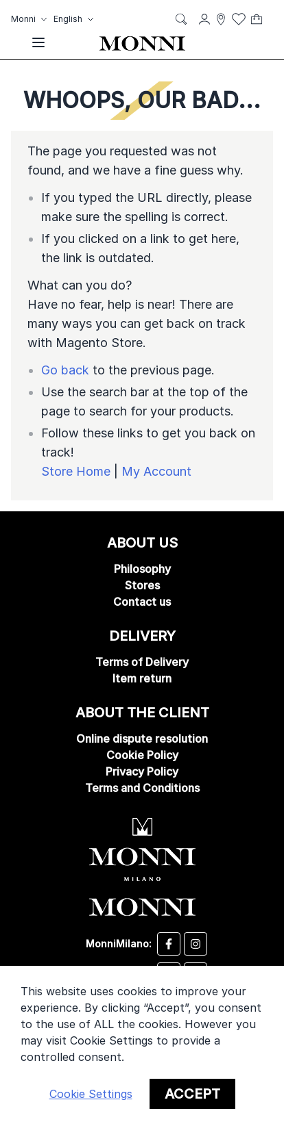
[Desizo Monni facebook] (168, 944)
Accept (192, 1094)
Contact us (142, 602)
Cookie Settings (90, 1094)
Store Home (75, 471)
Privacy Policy (142, 771)
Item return (142, 678)
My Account (156, 471)
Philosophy (142, 569)
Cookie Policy (142, 755)
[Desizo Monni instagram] (195, 944)
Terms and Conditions (142, 788)
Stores (142, 585)
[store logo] (142, 42)
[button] (31, 19)
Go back (65, 370)
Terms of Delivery (142, 662)
